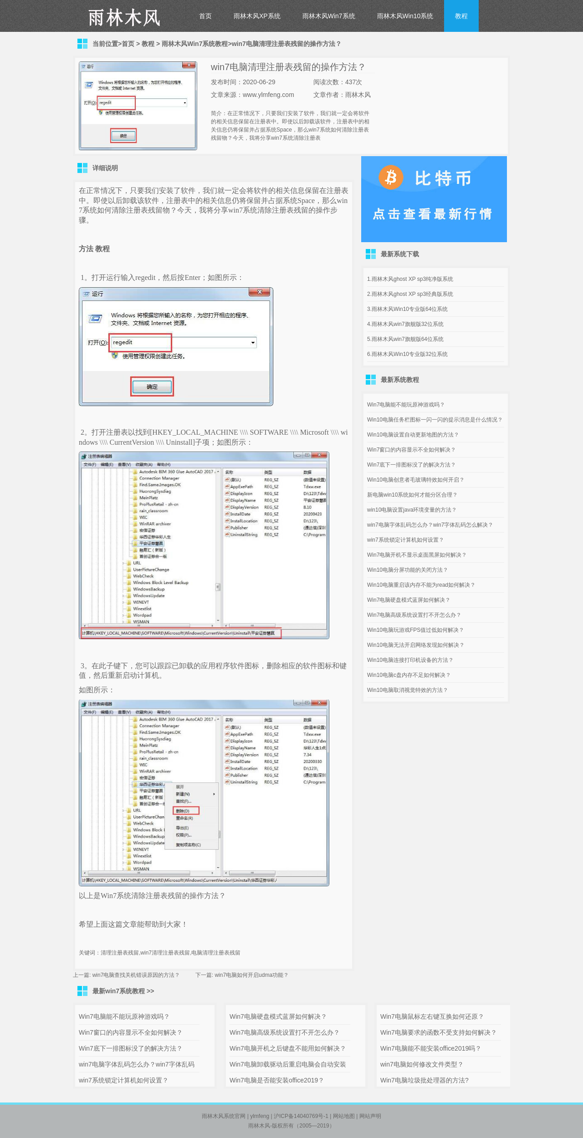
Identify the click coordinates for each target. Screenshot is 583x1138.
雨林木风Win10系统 (405, 16)
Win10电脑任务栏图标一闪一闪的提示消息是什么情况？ (435, 420)
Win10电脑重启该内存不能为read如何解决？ (421, 585)
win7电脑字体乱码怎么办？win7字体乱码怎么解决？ (430, 525)
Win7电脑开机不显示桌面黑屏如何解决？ (417, 555)
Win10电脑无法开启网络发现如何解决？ (416, 645)
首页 (205, 16)
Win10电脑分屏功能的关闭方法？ (407, 570)
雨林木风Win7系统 (328, 16)
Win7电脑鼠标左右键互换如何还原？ (432, 1016)
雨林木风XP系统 (257, 16)
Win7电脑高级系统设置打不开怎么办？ (414, 615)
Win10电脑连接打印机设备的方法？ (410, 660)
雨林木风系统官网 (223, 1116)
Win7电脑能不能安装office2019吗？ (430, 1048)
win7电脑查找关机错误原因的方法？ (136, 975)
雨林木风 (259, 1126)
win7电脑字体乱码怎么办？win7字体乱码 (136, 1064)
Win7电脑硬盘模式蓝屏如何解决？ (408, 600)
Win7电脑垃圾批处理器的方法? (424, 1080)
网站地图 (344, 1116)
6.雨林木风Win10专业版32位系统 (407, 354)
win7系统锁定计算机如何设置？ (405, 540)
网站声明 (370, 1116)
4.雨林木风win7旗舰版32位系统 (405, 324)
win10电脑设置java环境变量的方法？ (412, 510)
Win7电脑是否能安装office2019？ (277, 1080)
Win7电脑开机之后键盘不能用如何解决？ (288, 1048)
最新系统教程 (400, 379)
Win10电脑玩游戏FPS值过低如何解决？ (415, 630)
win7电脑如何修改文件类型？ (422, 1064)
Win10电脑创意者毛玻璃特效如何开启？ (416, 480)
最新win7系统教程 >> (123, 991)
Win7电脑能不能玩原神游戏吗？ (406, 404)
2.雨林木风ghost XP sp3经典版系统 (410, 294)
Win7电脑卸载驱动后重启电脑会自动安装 (288, 1064)
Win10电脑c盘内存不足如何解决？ (409, 675)
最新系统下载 (400, 254)
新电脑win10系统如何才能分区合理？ (412, 495)
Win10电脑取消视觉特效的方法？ (407, 690)
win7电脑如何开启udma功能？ (252, 975)
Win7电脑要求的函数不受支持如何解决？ (438, 1032)
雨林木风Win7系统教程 (195, 43)
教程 (461, 16)
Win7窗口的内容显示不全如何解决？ (411, 450)
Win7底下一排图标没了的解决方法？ (411, 465)
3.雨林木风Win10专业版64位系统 (407, 309)
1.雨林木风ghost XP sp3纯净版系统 (410, 279)
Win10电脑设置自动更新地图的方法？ (413, 435)
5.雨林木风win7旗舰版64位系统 (405, 339)
